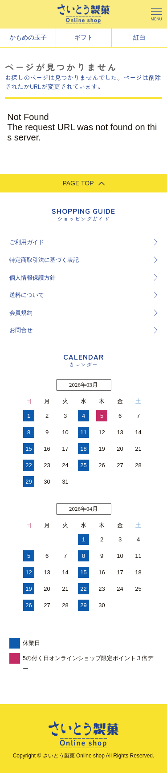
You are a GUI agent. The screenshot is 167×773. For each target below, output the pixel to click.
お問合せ (21, 330)
